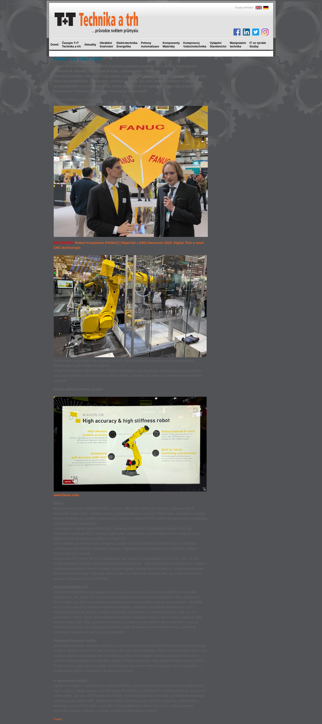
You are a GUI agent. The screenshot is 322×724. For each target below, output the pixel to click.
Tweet (58, 719)
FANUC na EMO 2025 (78, 58)
